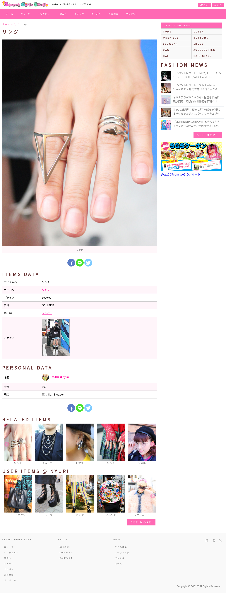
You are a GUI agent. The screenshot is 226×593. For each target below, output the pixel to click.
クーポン (96, 14)
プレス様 (120, 558)
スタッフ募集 (122, 552)
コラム (118, 563)
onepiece (171, 37)
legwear (170, 43)
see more (141, 522)
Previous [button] (7, 444)
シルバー (47, 313)
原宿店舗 (113, 14)
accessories (204, 49)
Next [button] (152, 444)
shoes (199, 43)
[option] (79, 146)
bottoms (201, 37)
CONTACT (66, 558)
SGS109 (64, 547)
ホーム (9, 14)
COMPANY (65, 552)
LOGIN (217, 4)
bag (166, 49)
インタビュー (44, 14)
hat (166, 55)
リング (46, 290)
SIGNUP (204, 4)
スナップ (79, 14)
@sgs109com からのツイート (181, 174)
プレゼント (132, 14)
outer (199, 31)
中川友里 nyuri (55, 377)
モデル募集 (121, 547)
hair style (203, 55)
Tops (167, 31)
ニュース (25, 14)
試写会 (63, 14)
